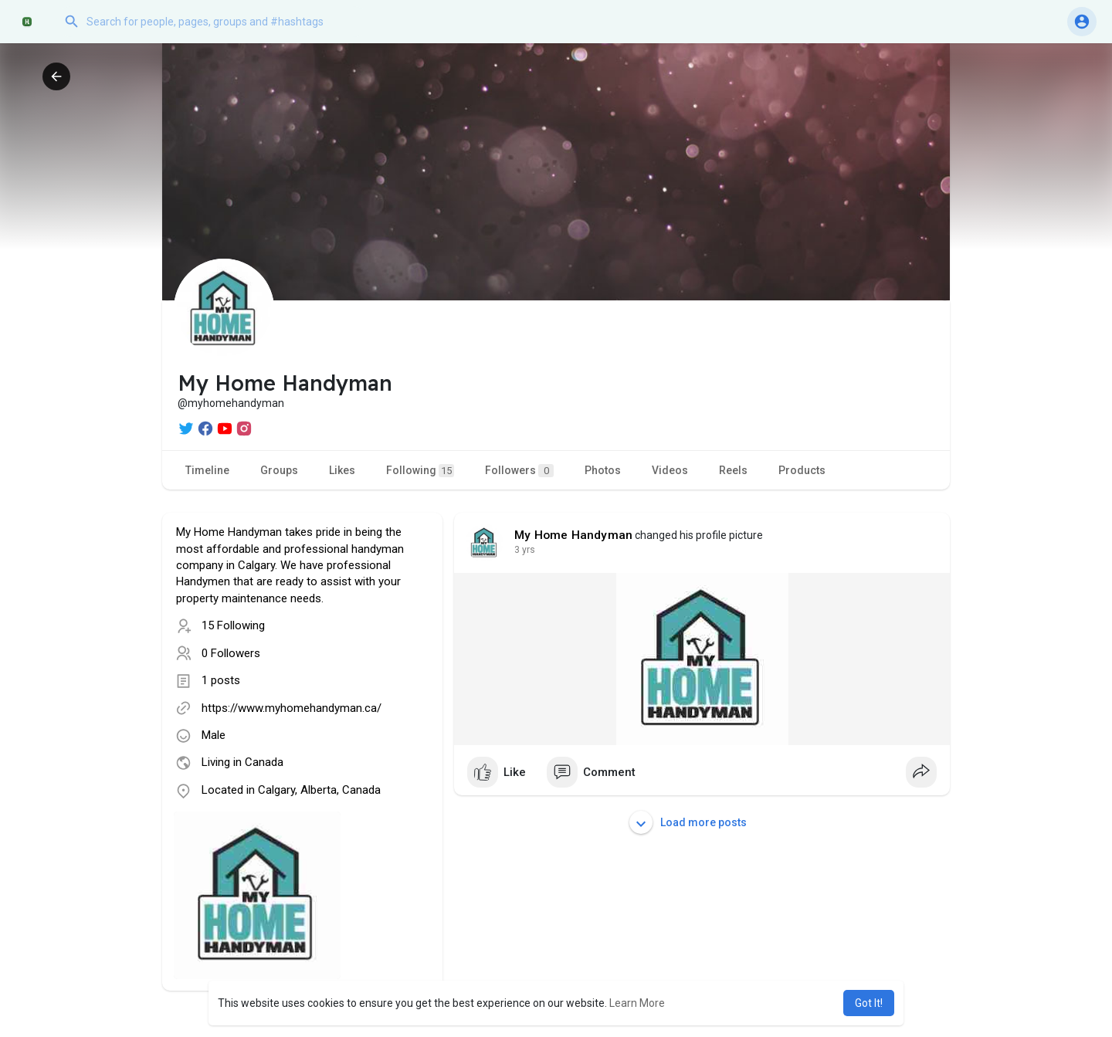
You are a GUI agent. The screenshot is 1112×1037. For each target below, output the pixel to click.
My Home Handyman (573, 535)
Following (420, 470)
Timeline (207, 470)
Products (802, 470)
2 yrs (524, 549)
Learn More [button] (637, 1003)
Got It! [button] (869, 1003)
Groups (279, 470)
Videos (670, 470)
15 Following (233, 625)
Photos (603, 470)
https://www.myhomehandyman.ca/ (291, 708)
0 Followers (231, 653)
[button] (212, 21)
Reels (733, 470)
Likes (342, 470)
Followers (519, 470)
